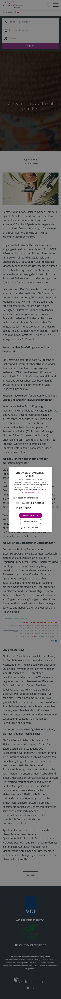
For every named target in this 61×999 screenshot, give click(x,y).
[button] (30, 527)
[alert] (30, 499)
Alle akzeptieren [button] (30, 515)
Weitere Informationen (30, 492)
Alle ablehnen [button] (30, 521)
